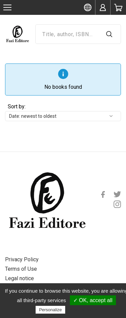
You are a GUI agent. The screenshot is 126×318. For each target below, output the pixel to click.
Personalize (50, 309)
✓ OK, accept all (93, 300)
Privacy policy (83, 309)
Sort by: (17, 106)
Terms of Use (21, 269)
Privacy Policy (22, 259)
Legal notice (19, 278)
